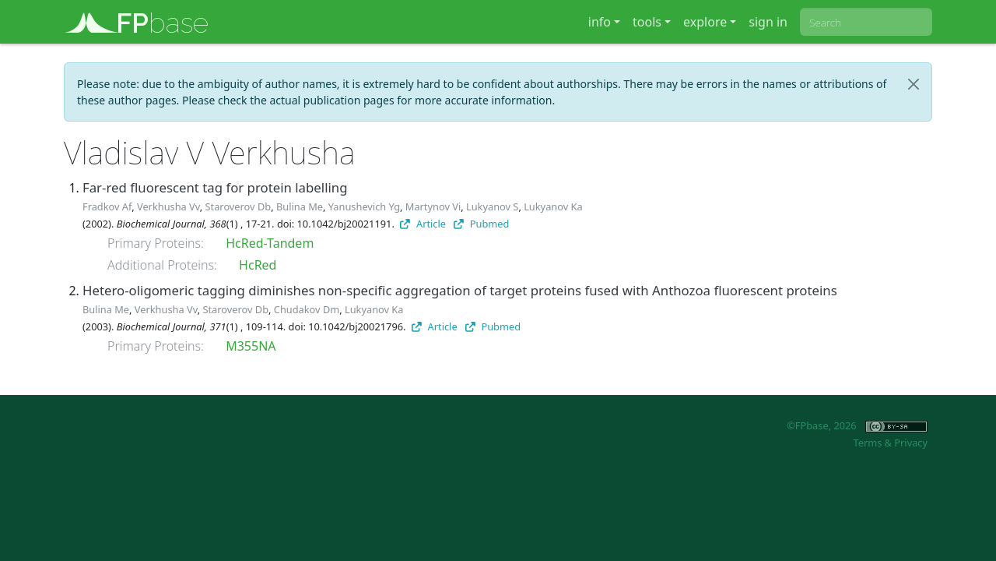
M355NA (250, 346)
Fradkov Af (107, 206)
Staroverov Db (238, 206)
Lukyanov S (492, 206)
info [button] (599, 21)
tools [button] (647, 21)
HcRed (257, 264)
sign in (768, 21)
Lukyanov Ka (553, 206)
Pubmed (481, 224)
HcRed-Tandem (270, 243)
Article (423, 224)
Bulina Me (299, 206)
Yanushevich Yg (364, 206)
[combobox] (866, 22)
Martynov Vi (433, 206)
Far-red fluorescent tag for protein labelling (214, 187)
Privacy (911, 443)
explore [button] (705, 21)
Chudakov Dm (306, 309)
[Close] (913, 84)
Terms (867, 443)
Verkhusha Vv (168, 206)
